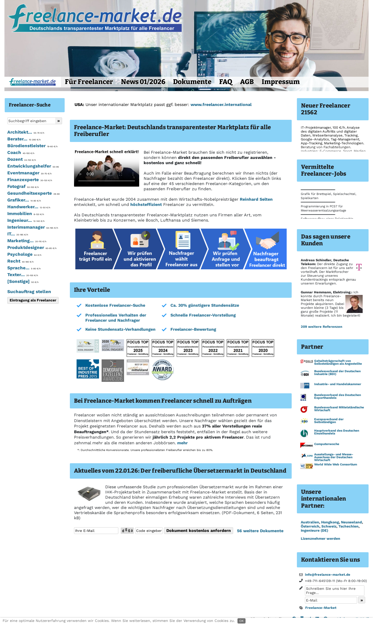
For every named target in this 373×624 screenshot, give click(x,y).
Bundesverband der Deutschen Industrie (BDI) (337, 373)
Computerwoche (326, 444)
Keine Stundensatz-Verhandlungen (120, 329)
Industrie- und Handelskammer (337, 384)
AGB (247, 82)
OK (241, 621)
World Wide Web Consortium (335, 464)
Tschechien (348, 526)
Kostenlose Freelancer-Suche (115, 305)
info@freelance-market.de (327, 575)
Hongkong (330, 522)
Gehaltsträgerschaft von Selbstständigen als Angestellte (338, 363)
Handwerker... (28, 206)
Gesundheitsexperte (33, 193)
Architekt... (25, 132)
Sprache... (24, 267)
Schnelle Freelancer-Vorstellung (202, 315)
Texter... (22, 274)
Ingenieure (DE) (314, 530)
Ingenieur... (26, 220)
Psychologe (24, 254)
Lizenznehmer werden (320, 539)
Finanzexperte (29, 179)
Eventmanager (29, 172)
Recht (20, 261)
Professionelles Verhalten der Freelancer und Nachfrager (115, 318)
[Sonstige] (23, 281)
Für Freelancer (89, 82)
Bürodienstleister (32, 145)
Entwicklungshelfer (33, 166)
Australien (310, 522)
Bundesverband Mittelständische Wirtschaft (339, 409)
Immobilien (25, 213)
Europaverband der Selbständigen (328, 421)
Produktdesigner (32, 247)
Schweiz (328, 526)
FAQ (225, 82)
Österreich (310, 526)
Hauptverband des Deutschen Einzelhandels (336, 432)
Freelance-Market (321, 608)
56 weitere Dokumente (259, 530)
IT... (17, 233)
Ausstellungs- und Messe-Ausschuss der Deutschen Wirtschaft (333, 457)
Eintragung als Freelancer (33, 300)
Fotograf (23, 186)
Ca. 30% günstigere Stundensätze (204, 305)
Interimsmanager (32, 227)
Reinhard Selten (256, 199)
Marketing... (26, 240)
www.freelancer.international (221, 104)
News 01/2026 (143, 82)
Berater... (24, 138)
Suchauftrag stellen (29, 291)
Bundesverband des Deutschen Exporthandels (337, 397)
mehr (181, 443)
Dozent (21, 159)
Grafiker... (24, 200)
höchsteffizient (146, 204)
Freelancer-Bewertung (192, 329)
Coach (20, 152)
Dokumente (192, 82)
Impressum (281, 82)
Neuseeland (351, 522)
